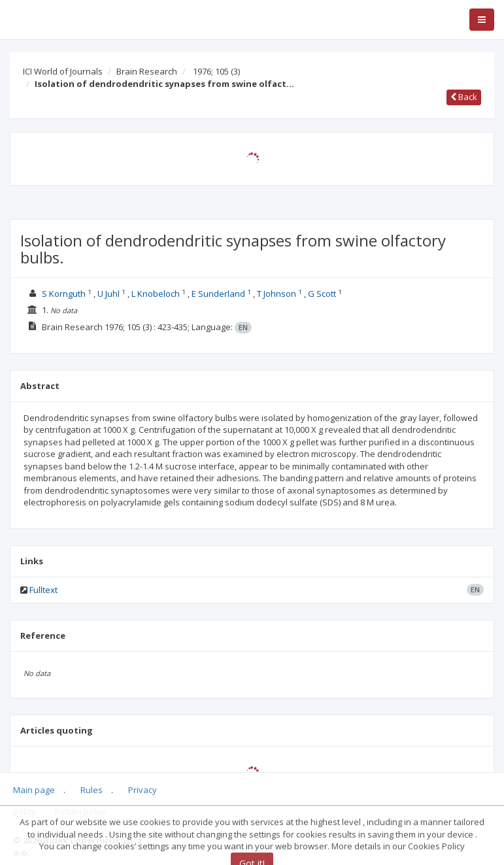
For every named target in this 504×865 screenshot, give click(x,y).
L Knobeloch (155, 293)
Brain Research (146, 71)
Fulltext (43, 590)
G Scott (322, 293)
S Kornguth (64, 293)
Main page (34, 790)
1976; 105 (216, 71)
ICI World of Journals (63, 71)
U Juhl (108, 293)
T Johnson (276, 293)
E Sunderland (218, 293)
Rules (91, 790)
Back (463, 97)
